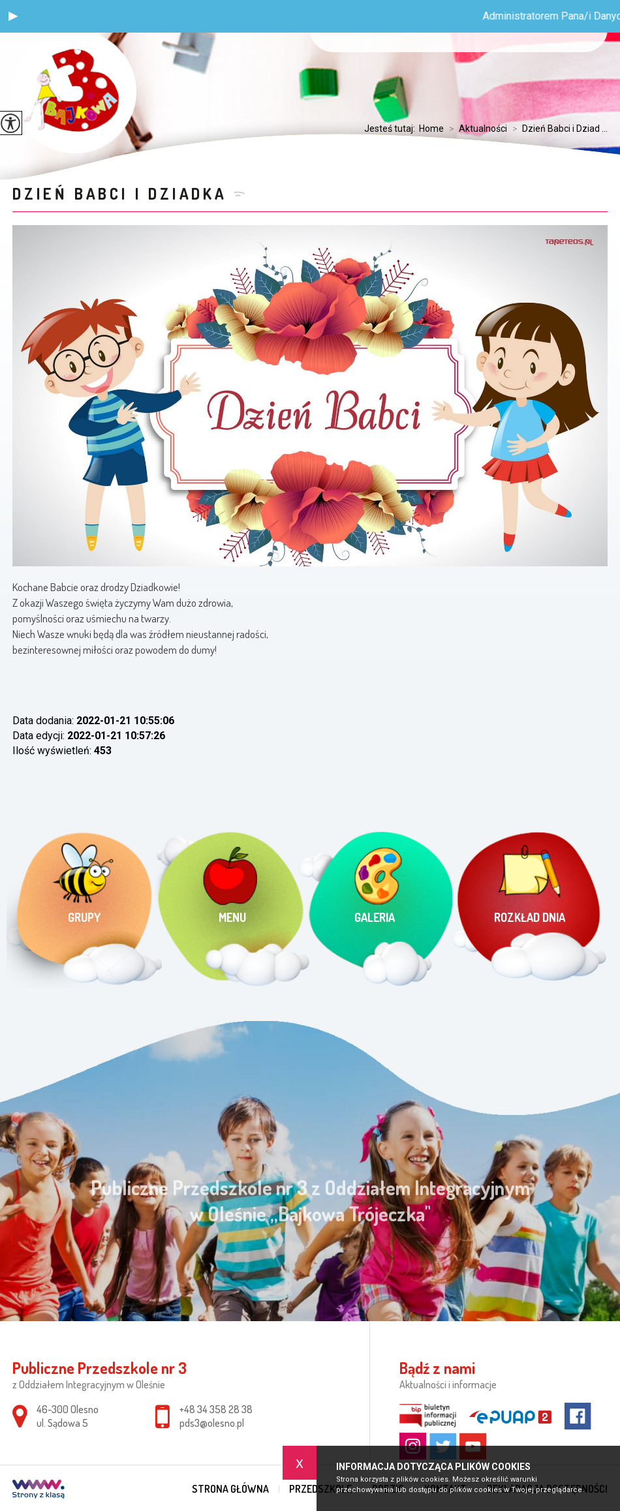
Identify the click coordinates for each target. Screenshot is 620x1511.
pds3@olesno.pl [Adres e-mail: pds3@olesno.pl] (211, 1422)
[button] (13, 16)
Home (431, 128)
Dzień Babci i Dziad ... (557, 128)
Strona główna (230, 1489)
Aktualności (475, 128)
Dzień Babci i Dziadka (119, 193)
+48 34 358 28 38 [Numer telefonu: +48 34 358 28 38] (216, 1409)
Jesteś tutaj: (391, 128)
